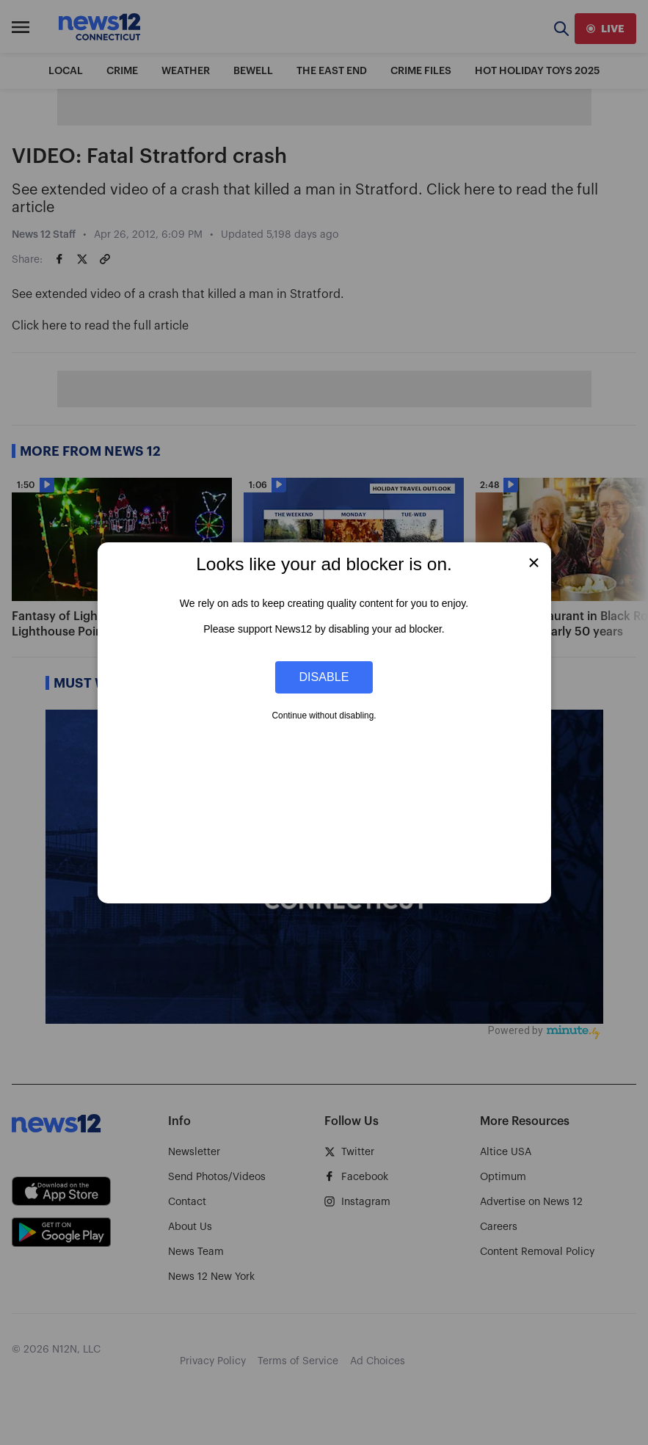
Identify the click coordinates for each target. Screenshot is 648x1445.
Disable (324, 676)
